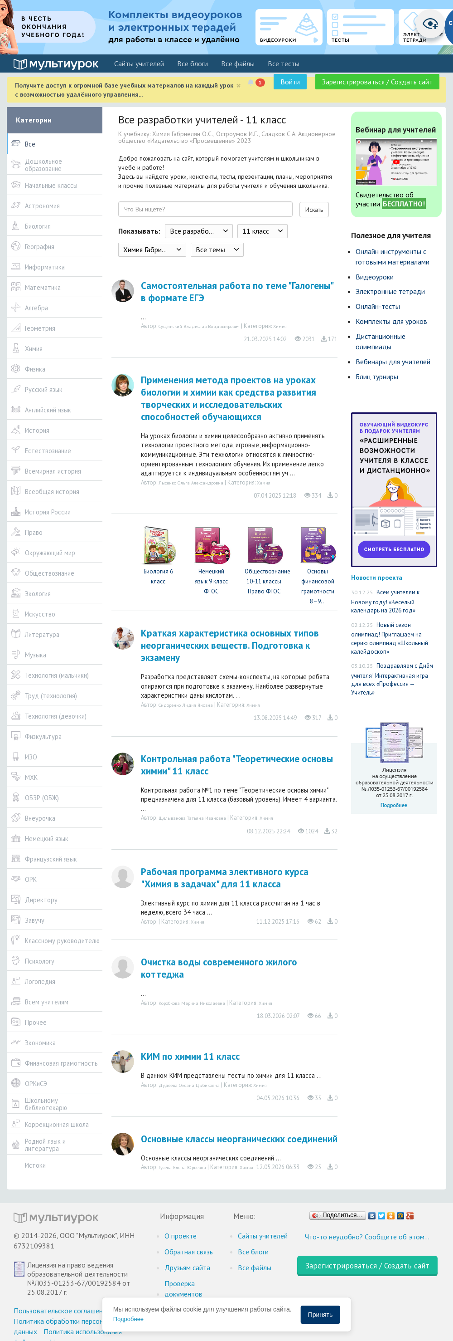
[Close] (238, 85)
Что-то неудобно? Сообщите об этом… (367, 1236)
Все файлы (238, 63)
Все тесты (283, 63)
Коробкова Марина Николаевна (192, 1003)
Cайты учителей (139, 63)
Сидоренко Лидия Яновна (186, 705)
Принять (320, 1314)
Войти (290, 81)
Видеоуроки (375, 276)
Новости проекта (376, 577)
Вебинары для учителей (393, 361)
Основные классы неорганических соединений (239, 1139)
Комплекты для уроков (391, 321)
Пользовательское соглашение (62, 1310)
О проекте (180, 1235)
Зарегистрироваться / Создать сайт (377, 81)
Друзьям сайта (187, 1267)
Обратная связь (188, 1251)
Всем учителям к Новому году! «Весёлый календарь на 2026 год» (385, 601)
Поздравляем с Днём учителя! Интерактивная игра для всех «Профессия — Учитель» (392, 679)
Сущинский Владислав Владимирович (199, 326)
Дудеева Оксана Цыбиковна (189, 1085)
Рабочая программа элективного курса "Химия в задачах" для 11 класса (224, 878)
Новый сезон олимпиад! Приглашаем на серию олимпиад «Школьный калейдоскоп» (389, 638)
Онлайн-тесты (378, 306)
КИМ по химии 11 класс (190, 1056)
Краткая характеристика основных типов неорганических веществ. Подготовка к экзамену (230, 645)
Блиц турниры (377, 376)
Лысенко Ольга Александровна (191, 483)
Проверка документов (183, 1288)
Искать (314, 210)
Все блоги (192, 63)
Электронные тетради (390, 291)
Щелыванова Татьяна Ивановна (192, 818)
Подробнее (128, 1319)
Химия (280, 326)
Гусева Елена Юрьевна (182, 1167)
